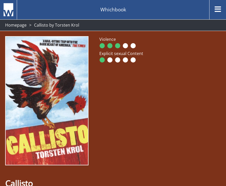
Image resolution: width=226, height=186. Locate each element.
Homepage (16, 25)
